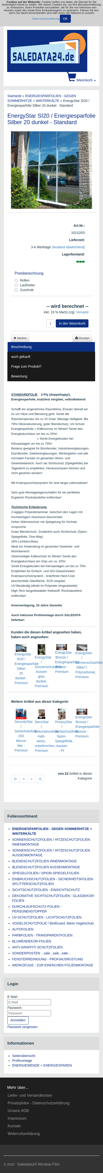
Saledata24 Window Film (38, 1164)
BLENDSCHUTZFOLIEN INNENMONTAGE (44, 861)
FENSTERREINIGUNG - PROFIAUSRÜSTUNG (47, 959)
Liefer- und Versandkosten (30, 1095)
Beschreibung (21, 347)
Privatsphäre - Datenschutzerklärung (39, 1103)
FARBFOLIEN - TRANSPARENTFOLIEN (42, 935)
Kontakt (14, 1126)
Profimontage (22, 1060)
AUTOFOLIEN (22, 929)
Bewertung (19, 376)
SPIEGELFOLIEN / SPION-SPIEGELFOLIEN (45, 873)
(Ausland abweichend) (68, 247)
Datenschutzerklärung (45, 18)
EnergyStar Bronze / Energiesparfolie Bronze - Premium (67, 662)
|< (15, 779)
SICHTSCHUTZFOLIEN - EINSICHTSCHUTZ (46, 890)
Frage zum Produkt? (26, 366)
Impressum (17, 1118)
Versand (82, 312)
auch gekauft (20, 357)
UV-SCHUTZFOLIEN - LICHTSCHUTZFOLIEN (47, 917)
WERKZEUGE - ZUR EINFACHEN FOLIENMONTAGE (52, 965)
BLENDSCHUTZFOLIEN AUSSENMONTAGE (46, 867)
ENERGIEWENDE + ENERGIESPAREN (42, 1065)
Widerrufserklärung (24, 1134)
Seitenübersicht (23, 1056)
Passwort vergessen (22, 1027)
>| (39, 779)
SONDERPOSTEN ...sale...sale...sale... (41, 953)
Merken (20, 338)
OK (65, 19)
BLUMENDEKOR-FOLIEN (31, 941)
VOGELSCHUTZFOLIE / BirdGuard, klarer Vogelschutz (53, 923)
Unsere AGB (18, 1111)
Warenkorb (81, 80)
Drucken (82, 338)
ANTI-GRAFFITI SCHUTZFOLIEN (37, 947)
